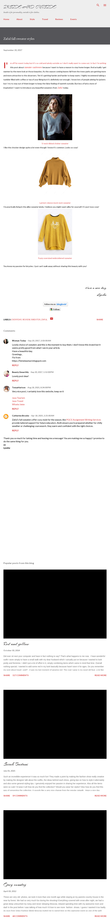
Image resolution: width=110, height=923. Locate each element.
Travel (45, 19)
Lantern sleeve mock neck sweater (55, 203)
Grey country (14, 884)
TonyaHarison (18, 387)
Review (26, 319)
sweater (35, 319)
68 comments (19, 916)
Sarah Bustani (15, 764)
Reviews (59, 19)
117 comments (20, 675)
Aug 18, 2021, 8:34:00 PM (39, 387)
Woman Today (19, 340)
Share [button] (100, 319)
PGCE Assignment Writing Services (83, 419)
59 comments (19, 795)
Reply (15, 365)
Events (73, 19)
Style (32, 19)
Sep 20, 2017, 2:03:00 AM (39, 340)
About (19, 19)
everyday (16, 319)
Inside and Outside (29, 7)
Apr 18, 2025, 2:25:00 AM (42, 415)
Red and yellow (16, 644)
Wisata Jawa (18, 404)
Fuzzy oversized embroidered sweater (55, 258)
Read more (101, 675)
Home (6, 19)
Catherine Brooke (20, 415)
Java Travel (17, 401)
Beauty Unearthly (20, 372)
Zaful (60, 87)
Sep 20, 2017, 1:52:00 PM (42, 372)
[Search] (98, 5)
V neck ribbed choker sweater (55, 143)
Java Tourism (18, 397)
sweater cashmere (33, 67)
